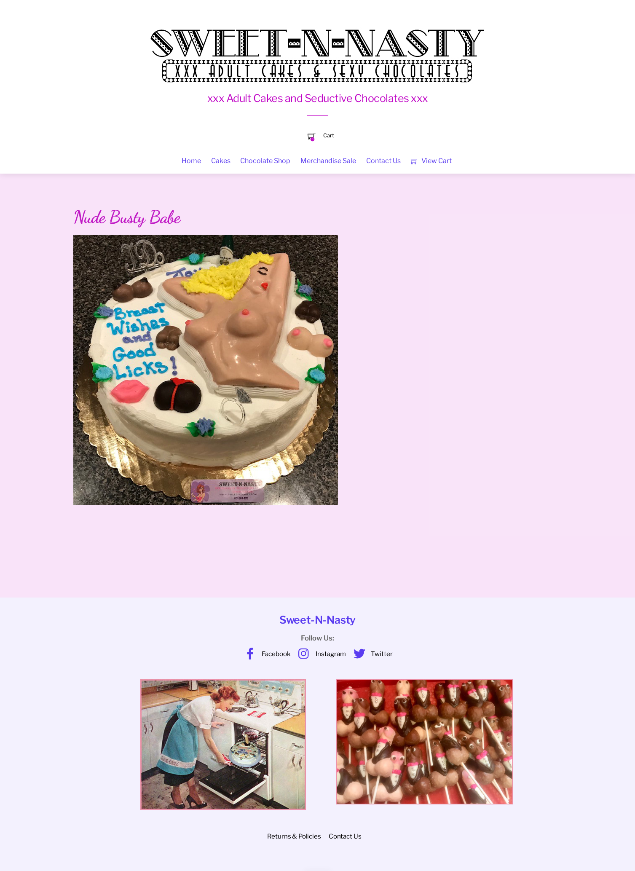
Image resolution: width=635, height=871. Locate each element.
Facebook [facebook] (265, 654)
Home (191, 161)
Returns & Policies (294, 836)
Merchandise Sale (328, 161)
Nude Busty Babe (126, 217)
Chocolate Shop (265, 161)
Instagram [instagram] (320, 654)
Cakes (220, 161)
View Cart (431, 161)
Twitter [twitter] (371, 654)
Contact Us (383, 161)
